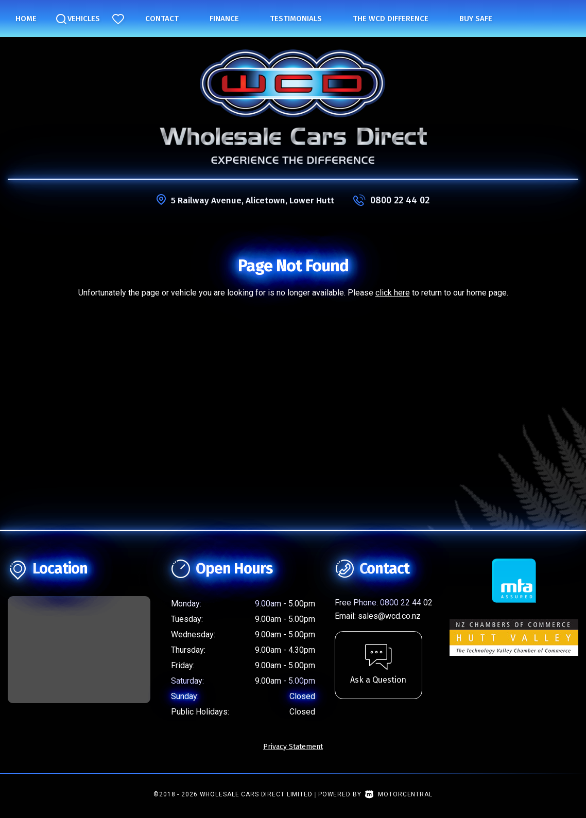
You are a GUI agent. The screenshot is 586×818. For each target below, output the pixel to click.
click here (392, 293)
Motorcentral (398, 794)
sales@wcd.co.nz (389, 616)
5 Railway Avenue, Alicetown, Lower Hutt (253, 200)
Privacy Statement (293, 746)
